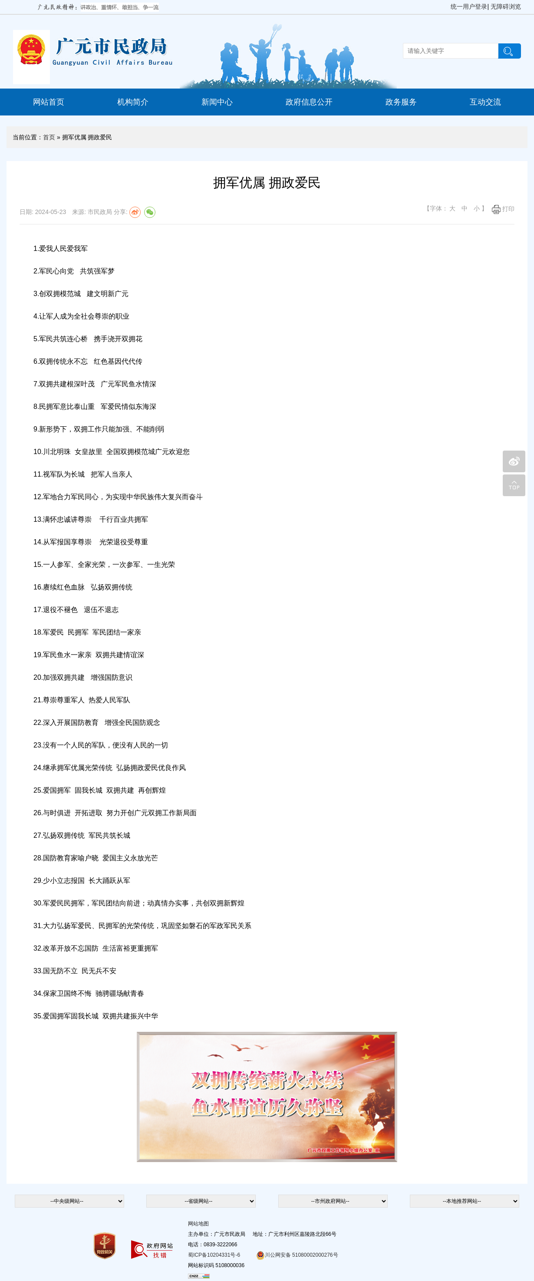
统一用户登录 (469, 6)
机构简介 (132, 102)
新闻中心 (217, 102)
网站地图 (198, 1224)
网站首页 (48, 102)
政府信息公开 (309, 102)
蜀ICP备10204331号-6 (214, 1255)
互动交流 (485, 102)
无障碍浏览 (506, 6)
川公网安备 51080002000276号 (297, 1255)
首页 (49, 137)
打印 (503, 208)
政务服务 (401, 102)
